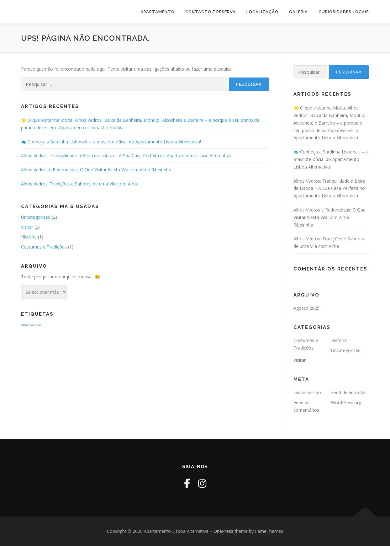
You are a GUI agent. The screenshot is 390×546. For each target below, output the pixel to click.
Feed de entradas (348, 392)
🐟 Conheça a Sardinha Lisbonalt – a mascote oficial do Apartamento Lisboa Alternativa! (111, 142)
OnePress (223, 531)
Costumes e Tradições (44, 247)
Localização (262, 11)
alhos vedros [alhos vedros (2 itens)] (31, 325)
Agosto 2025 (306, 308)
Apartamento (157, 11)
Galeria (298, 11)
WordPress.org (346, 402)
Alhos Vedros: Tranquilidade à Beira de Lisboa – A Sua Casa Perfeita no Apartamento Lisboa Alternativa (126, 155)
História (29, 237)
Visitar (27, 227)
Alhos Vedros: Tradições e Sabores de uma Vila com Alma (79, 184)
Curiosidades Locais (344, 11)
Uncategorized (35, 217)
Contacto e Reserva (210, 11)
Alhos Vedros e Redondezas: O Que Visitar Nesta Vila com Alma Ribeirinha (96, 170)
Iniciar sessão (307, 392)
